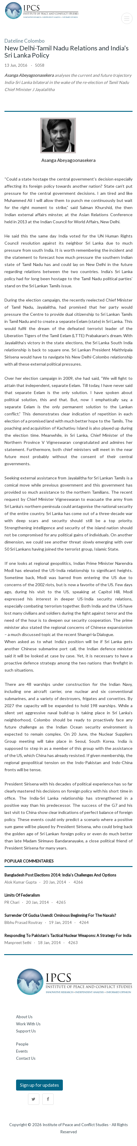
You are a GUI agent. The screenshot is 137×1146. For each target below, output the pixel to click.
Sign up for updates (39, 1085)
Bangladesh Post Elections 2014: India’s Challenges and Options (60, 875)
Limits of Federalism (22, 895)
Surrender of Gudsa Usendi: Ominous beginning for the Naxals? (60, 915)
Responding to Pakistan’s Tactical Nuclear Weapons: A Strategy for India (67, 935)
